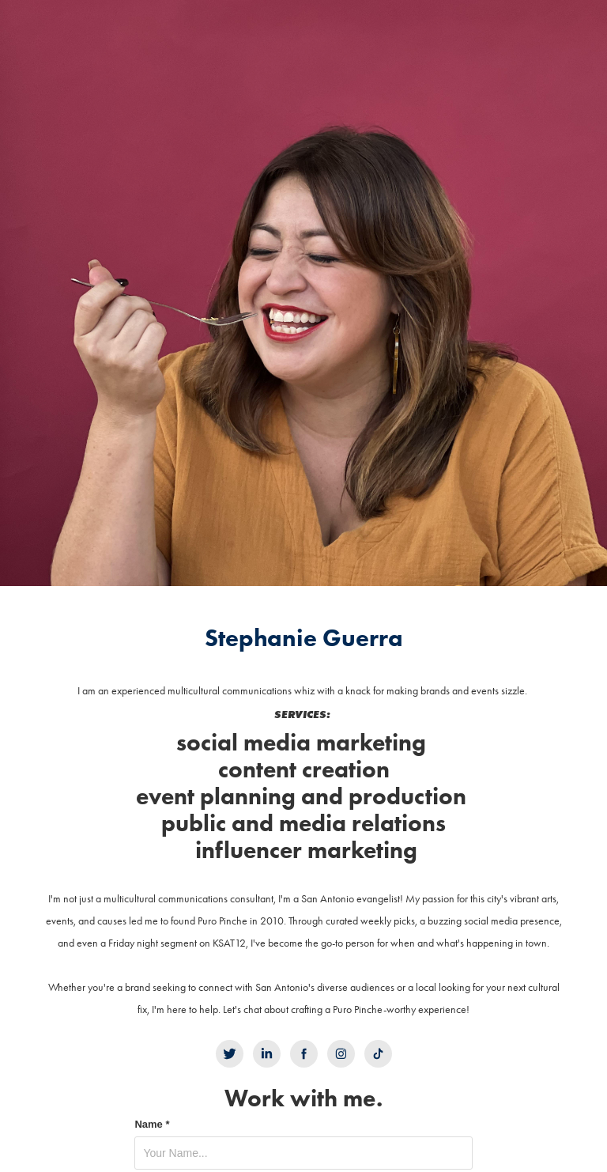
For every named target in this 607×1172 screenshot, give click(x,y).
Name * (151, 1124)
